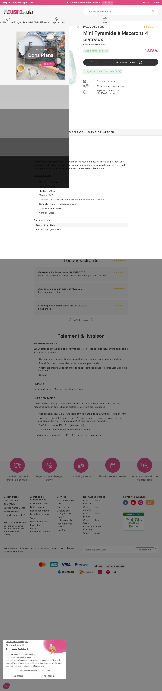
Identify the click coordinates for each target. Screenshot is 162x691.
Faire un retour (11, 527)
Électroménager (97, 23)
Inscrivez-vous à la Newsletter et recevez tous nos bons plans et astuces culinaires (39, 566)
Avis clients (75, 148)
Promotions (152, 23)
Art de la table (79, 23)
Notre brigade (37, 523)
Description (55, 148)
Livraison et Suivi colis (65, 518)
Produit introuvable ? (14, 531)
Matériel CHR (114, 23)
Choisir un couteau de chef (92, 525)
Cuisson (54, 23)
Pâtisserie (8, 23)
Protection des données (38, 543)
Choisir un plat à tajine (91, 538)
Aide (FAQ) (9, 520)
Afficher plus (81, 336)
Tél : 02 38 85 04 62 (15, 539)
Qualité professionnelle (65, 535)
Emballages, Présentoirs (33, 35)
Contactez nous (12, 517)
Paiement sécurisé (66, 523)
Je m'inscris (144, 566)
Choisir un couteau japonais (92, 531)
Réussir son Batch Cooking (92, 544)
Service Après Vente (14, 524)
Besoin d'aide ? (150, 2)
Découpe (65, 23)
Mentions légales (39, 538)
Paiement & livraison (101, 148)
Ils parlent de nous (39, 530)
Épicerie (20, 23)
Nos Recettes (64, 546)
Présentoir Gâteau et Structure (59, 35)
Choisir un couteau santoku (92, 518)
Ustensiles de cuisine (37, 23)
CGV (32, 534)
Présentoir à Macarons (84, 35)
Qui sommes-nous (39, 520)
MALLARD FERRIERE (93, 43)
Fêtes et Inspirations (134, 23)
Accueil (7, 35)
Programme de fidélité (64, 541)
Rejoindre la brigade (40, 548)
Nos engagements (39, 527)
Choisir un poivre (91, 549)
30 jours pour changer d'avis (19, 2)
